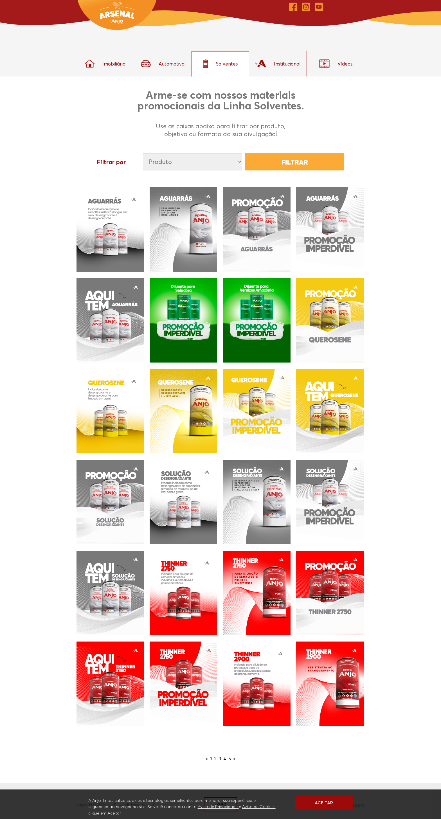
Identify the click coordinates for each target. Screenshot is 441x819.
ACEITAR (324, 803)
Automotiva (162, 63)
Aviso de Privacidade (218, 806)
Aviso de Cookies (259, 806)
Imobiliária (105, 64)
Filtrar (295, 162)
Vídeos (335, 63)
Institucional (278, 63)
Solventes (220, 63)
